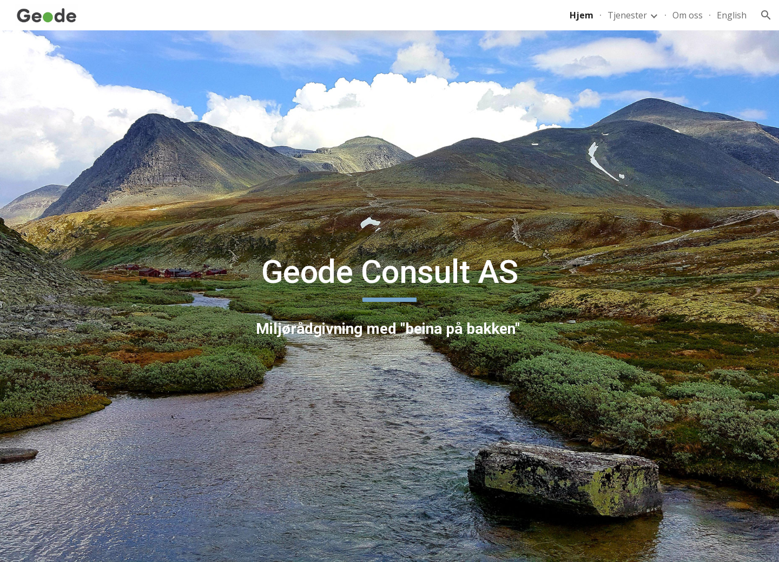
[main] (389, 277)
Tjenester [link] (627, 15)
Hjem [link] (581, 15)
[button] (766, 15)
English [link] (732, 15)
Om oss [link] (687, 15)
